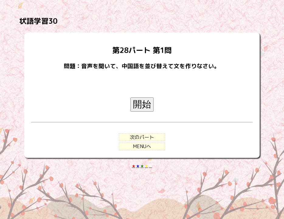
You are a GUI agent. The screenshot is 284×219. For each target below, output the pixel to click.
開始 (142, 104)
